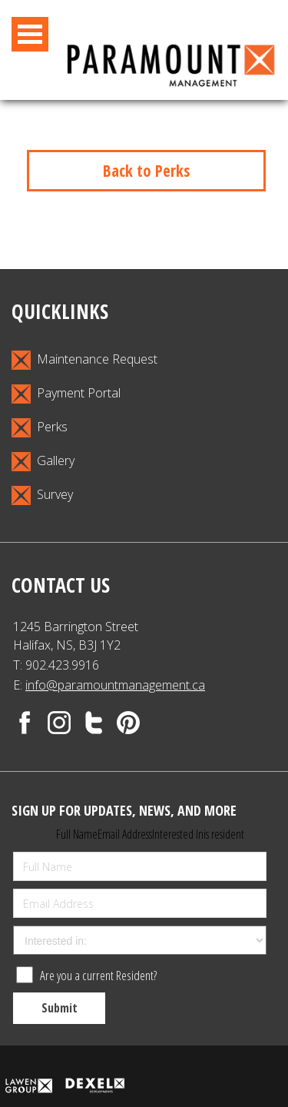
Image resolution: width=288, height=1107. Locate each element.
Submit (59, 1007)
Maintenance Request (84, 360)
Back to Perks (146, 170)
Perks (40, 427)
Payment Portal (66, 394)
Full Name (77, 834)
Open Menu (30, 34)
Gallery (43, 461)
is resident (224, 834)
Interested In (178, 834)
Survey (42, 495)
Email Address (125, 834)
